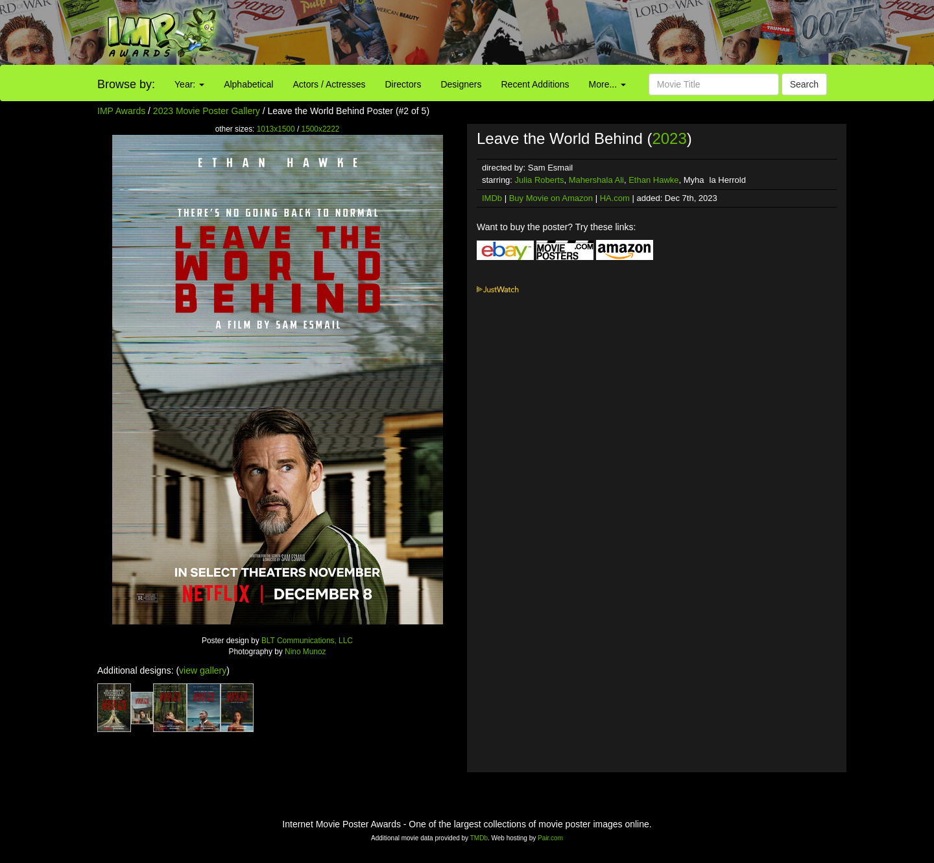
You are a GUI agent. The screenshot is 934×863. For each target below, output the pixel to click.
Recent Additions (535, 84)
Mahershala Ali (596, 180)
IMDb (492, 198)
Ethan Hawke (653, 180)
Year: (189, 84)
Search (804, 84)
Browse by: (126, 84)
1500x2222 (321, 129)
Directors (403, 84)
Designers (460, 84)
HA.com (615, 198)
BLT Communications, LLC (307, 640)
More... (607, 84)
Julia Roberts (539, 180)
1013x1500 (276, 129)
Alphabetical (248, 84)
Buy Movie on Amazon (551, 198)
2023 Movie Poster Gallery (206, 111)
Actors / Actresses (329, 84)
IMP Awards (121, 111)
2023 (669, 138)
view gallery (202, 670)
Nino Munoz (305, 651)
